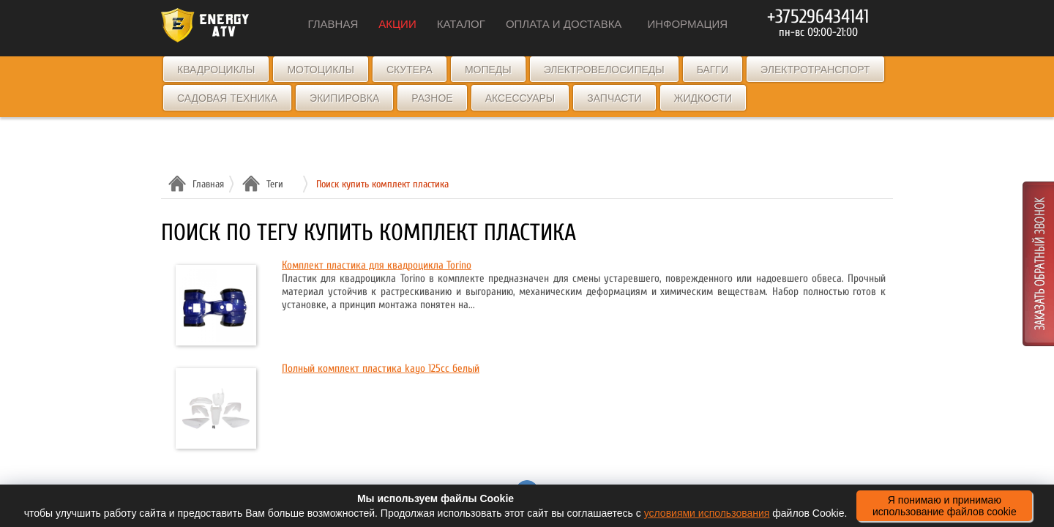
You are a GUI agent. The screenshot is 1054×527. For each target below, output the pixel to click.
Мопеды (488, 69)
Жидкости (703, 98)
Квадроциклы (216, 69)
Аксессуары (520, 98)
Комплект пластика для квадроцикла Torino (376, 265)
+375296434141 (818, 17)
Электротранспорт (815, 69)
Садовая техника (227, 98)
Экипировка (344, 98)
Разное (431, 98)
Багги (712, 69)
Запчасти (614, 98)
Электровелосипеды (604, 69)
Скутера (409, 69)
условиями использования (707, 513)
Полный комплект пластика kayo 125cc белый (380, 368)
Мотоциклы (320, 69)
